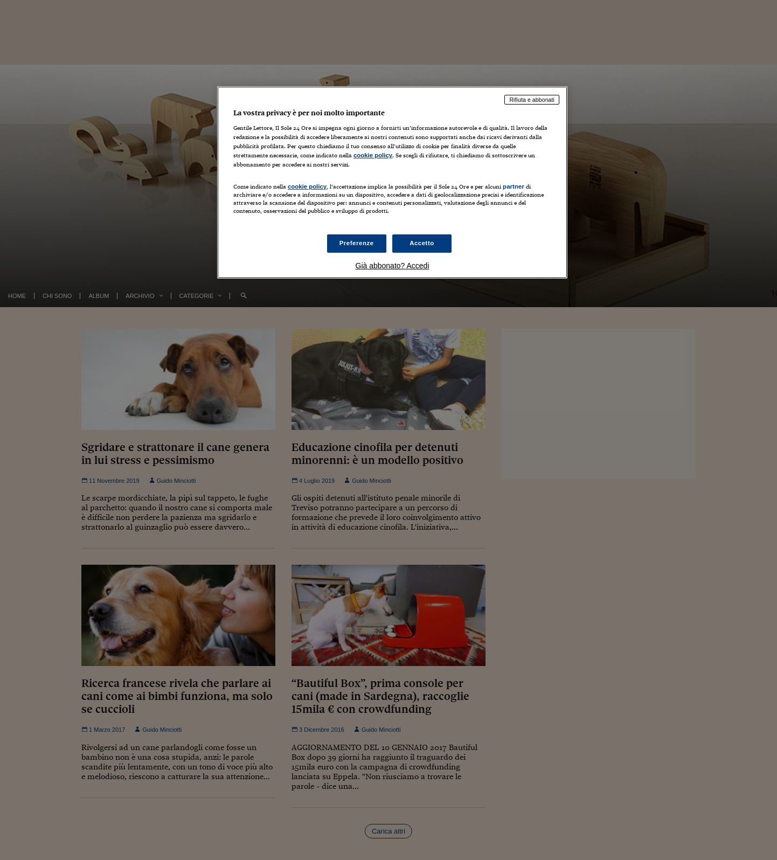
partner (513, 186)
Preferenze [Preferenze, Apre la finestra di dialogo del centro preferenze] (356, 243)
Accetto (422, 243)
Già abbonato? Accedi (392, 265)
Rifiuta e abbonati (531, 99)
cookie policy (372, 155)
